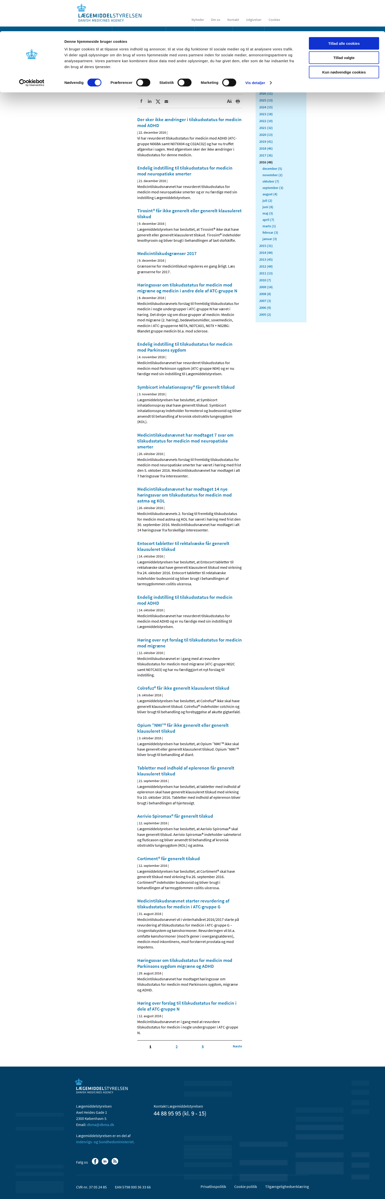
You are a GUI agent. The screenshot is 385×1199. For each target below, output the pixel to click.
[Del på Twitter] (158, 101)
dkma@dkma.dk (100, 1124)
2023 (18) (266, 114)
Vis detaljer (255, 51)
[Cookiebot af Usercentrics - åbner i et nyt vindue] (31, 51)
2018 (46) (266, 148)
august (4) (269, 194)
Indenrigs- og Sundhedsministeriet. (105, 1141)
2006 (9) (265, 307)
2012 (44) (266, 266)
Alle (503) (266, 77)
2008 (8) (265, 294)
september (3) (272, 188)
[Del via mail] (166, 101)
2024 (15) (266, 107)
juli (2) (267, 200)
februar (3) (270, 232)
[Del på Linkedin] (149, 101)
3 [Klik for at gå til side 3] (203, 1046)
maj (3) (267, 213)
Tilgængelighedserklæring (287, 1186)
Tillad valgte (344, 27)
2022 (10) (266, 121)
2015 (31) (266, 245)
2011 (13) (266, 273)
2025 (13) (266, 100)
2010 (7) (265, 280)
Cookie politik (245, 1186)
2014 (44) (266, 252)
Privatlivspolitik (213, 1186)
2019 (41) (266, 141)
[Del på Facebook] (141, 101)
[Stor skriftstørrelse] (229, 101)
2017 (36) (266, 155)
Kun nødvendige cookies (344, 41)
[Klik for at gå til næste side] (237, 1046)
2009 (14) (266, 287)
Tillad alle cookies (344, 12)
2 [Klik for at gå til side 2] (177, 1046)
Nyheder (87, 70)
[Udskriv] (238, 101)
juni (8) (267, 207)
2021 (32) (266, 128)
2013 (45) (266, 259)
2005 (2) (265, 314)
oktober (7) (270, 181)
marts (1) (269, 226)
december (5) (272, 168)
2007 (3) (265, 301)
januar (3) (269, 239)
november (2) (272, 175)
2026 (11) (266, 93)
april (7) (268, 219)
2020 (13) (266, 134)
